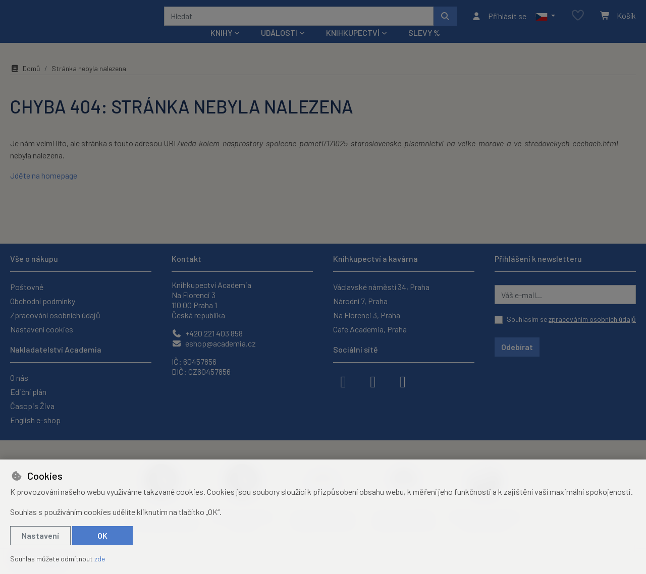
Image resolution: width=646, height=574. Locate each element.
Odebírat (517, 347)
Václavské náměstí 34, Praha (381, 287)
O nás (19, 377)
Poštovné (26, 287)
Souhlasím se (571, 319)
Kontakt (186, 258)
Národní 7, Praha (360, 301)
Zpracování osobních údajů (55, 315)
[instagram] (373, 381)
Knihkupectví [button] (353, 46)
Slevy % (424, 46)
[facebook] (343, 381)
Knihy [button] (221, 46)
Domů (25, 82)
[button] (545, 23)
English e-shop (35, 420)
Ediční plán (28, 391)
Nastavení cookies (41, 329)
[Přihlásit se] (498, 23)
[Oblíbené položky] (578, 22)
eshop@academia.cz (214, 343)
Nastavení (40, 535)
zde (99, 558)
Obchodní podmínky (42, 301)
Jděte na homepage (43, 189)
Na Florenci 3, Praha (366, 315)
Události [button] (279, 46)
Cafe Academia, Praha (370, 329)
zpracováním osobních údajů (592, 319)
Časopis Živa (32, 406)
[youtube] (403, 381)
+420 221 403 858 (207, 333)
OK (102, 535)
